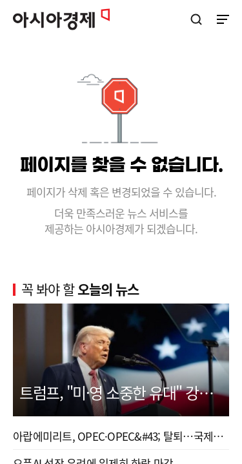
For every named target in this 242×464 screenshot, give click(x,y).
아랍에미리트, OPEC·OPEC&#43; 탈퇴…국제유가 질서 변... (121, 436)
